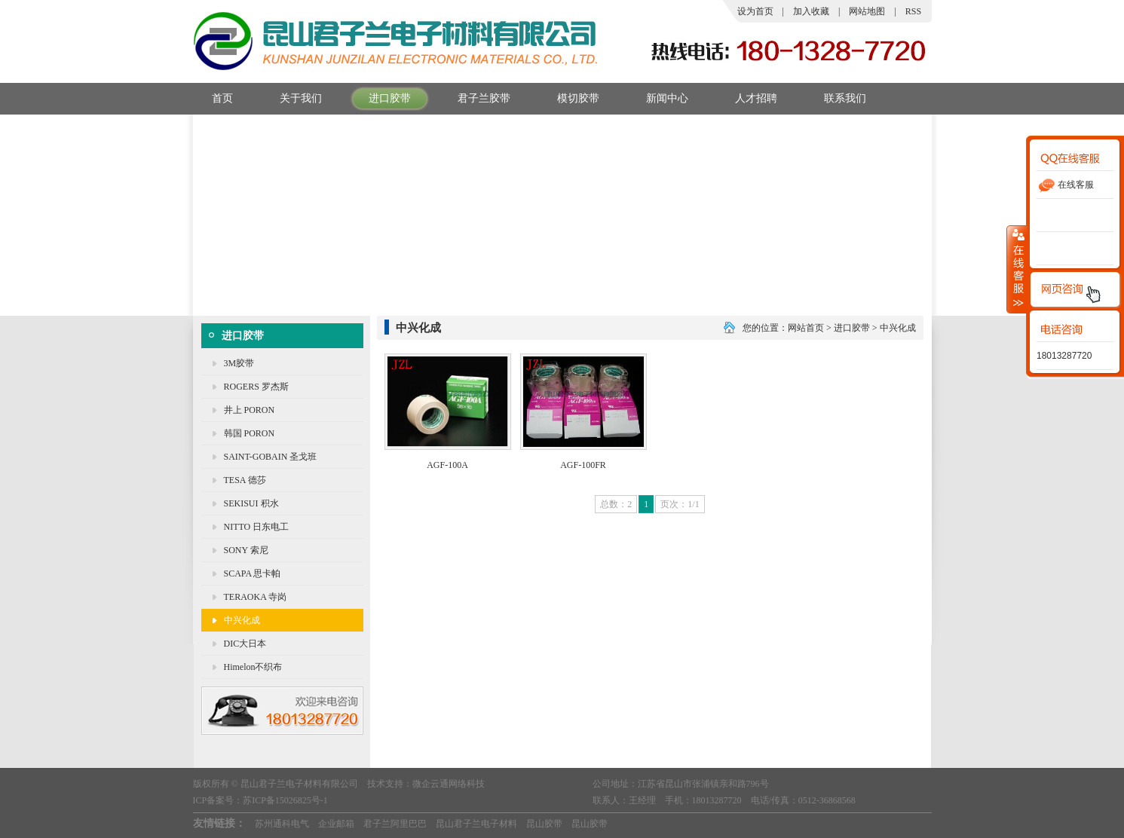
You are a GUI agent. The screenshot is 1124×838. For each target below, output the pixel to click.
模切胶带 (568, 99)
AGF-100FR (583, 465)
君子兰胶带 (474, 99)
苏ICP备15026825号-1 (285, 800)
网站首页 (806, 328)
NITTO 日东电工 (256, 526)
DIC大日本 (245, 643)
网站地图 (867, 11)
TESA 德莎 (245, 480)
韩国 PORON (249, 433)
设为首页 (755, 11)
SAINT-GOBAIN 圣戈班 (270, 456)
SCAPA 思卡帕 (252, 573)
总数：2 (616, 504)
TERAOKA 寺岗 (255, 597)
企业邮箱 (336, 823)
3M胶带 (239, 363)
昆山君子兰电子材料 (476, 823)
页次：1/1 (679, 504)
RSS (913, 11)
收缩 (1017, 269)
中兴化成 (242, 620)
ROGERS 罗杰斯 (256, 386)
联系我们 (835, 99)
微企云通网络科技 (448, 783)
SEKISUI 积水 (251, 503)
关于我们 (291, 99)
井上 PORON (249, 410)
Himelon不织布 (253, 667)
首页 (213, 99)
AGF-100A (447, 465)
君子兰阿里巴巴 (395, 823)
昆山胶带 (544, 823)
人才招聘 (746, 99)
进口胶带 (380, 99)
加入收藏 (811, 11)
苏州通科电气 (282, 823)
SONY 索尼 (246, 550)
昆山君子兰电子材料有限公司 (299, 783)
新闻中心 (657, 99)
